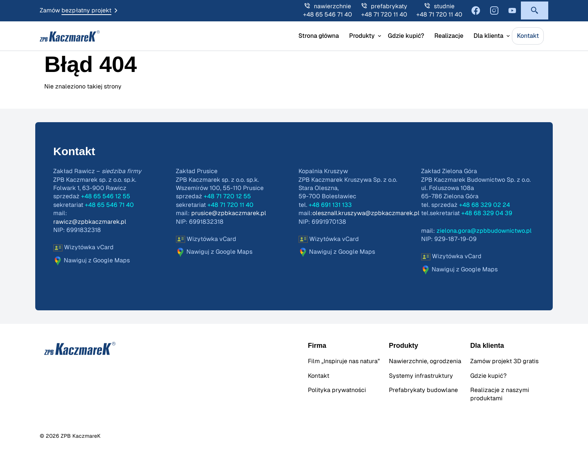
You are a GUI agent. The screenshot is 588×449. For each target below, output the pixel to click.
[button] (534, 10)
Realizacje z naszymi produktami (499, 394)
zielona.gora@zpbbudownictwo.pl (484, 231)
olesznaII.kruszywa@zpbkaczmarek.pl (366, 213)
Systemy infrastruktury (421, 376)
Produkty (362, 36)
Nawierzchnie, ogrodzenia (425, 361)
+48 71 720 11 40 (384, 15)
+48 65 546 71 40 (327, 15)
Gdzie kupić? (406, 36)
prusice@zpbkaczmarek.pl (228, 213)
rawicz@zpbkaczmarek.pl (89, 222)
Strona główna (318, 36)
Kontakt (528, 36)
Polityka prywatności (337, 390)
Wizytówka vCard (83, 247)
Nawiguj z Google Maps (91, 260)
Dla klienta (488, 36)
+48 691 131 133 (330, 205)
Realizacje (448, 36)
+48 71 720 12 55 (227, 196)
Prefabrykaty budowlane (423, 390)
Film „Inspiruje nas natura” (344, 361)
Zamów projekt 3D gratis (504, 361)
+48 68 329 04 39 (486, 213)
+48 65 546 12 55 (105, 196)
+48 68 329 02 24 (484, 205)
